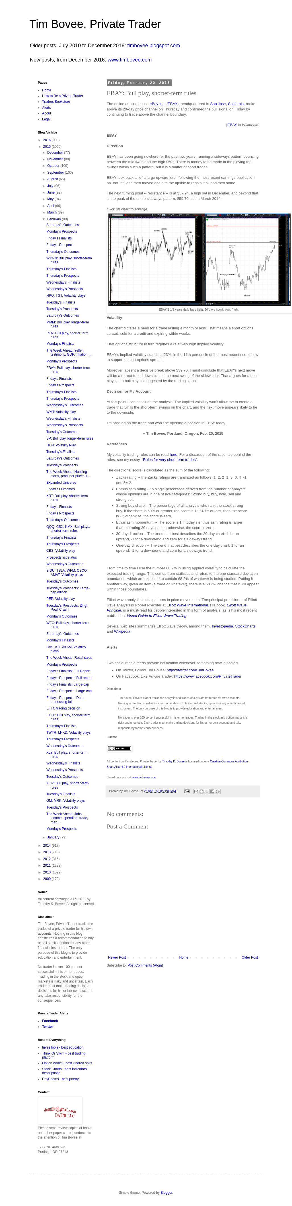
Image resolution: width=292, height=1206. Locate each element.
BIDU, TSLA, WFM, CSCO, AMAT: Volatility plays (67, 573)
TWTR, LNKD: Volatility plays (68, 733)
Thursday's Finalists (61, 269)
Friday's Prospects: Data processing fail (64, 700)
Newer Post (117, 957)
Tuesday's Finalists (60, 302)
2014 (47, 846)
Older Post (250, 957)
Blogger (166, 1193)
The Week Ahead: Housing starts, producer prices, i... (68, 474)
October (53, 166)
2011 (47, 865)
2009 (47, 879)
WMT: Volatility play (61, 412)
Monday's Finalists (60, 344)
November (55, 159)
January (53, 837)
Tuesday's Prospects (62, 309)
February (54, 219)
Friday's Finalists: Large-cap (67, 684)
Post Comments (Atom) (145, 965)
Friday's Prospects (60, 245)
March (52, 212)
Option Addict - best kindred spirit (67, 1063)
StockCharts (245, 626)
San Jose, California (227, 104)
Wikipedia (122, 631)
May (51, 199)
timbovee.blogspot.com (153, 45)
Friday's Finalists (59, 238)
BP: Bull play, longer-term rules (69, 438)
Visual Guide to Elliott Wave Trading (156, 616)
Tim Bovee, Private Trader (95, 24)
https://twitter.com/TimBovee (190, 670)
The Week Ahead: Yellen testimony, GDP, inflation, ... (69, 352)
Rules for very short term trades (169, 460)
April (51, 206)
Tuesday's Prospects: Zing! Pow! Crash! (66, 608)
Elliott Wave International (187, 605)
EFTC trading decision (63, 708)
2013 (47, 852)
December (55, 153)
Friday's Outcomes (60, 489)
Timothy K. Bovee (173, 761)
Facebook (50, 1021)
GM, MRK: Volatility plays (65, 801)
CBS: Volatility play (60, 551)
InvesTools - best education (62, 1047)
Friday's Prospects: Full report (69, 678)
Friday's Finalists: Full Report (68, 671)
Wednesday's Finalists (63, 282)
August (53, 179)
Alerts (46, 108)
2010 (47, 872)
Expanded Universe (61, 483)
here (173, 454)
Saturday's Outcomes (62, 225)
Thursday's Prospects (62, 276)
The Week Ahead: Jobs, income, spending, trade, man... (67, 818)
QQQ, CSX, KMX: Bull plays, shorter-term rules (68, 529)
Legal (46, 119)
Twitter (47, 1027)
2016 (47, 140)
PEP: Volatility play (60, 599)
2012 (47, 859)
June (51, 192)
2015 (47, 147)
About (46, 113)
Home (183, 957)
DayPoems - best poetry (60, 1079)
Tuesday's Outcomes (62, 432)
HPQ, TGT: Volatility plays (65, 296)
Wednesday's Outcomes (64, 405)
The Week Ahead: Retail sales (69, 658)
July (50, 186)
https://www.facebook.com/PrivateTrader (207, 676)
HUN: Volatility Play (61, 445)
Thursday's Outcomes (62, 252)
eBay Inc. (157, 104)
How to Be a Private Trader (62, 96)
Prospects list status (61, 557)
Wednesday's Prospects (64, 289)
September (56, 173)
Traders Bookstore (56, 102)
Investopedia (222, 626)
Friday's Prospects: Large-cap (69, 691)
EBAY (172, 104)
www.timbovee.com (130, 60)
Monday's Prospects (61, 231)
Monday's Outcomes (61, 616)
